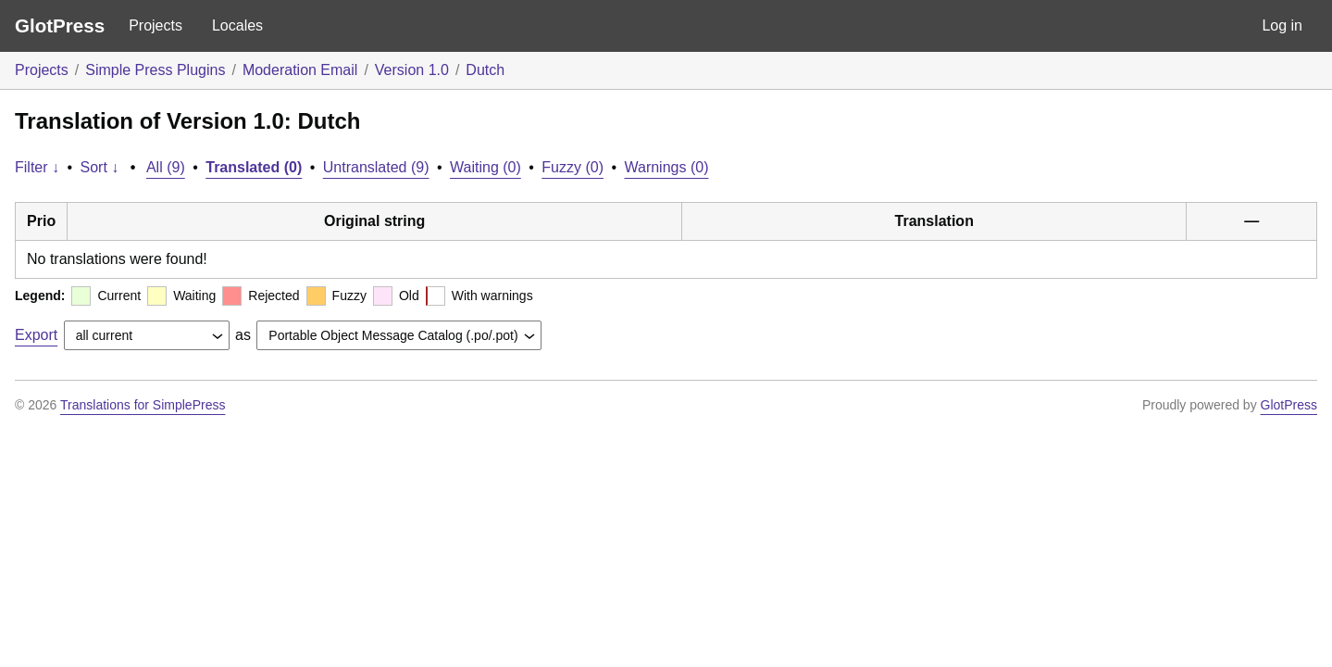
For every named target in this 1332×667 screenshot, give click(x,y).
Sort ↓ (100, 167)
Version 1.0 (412, 70)
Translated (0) (253, 167)
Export (36, 335)
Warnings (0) (666, 167)
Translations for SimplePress (142, 404)
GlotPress (60, 25)
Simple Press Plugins (155, 70)
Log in (1282, 25)
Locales (237, 25)
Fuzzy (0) (573, 167)
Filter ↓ (37, 167)
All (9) (165, 167)
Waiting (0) (485, 167)
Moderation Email (300, 70)
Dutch (485, 70)
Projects (155, 25)
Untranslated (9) (376, 167)
